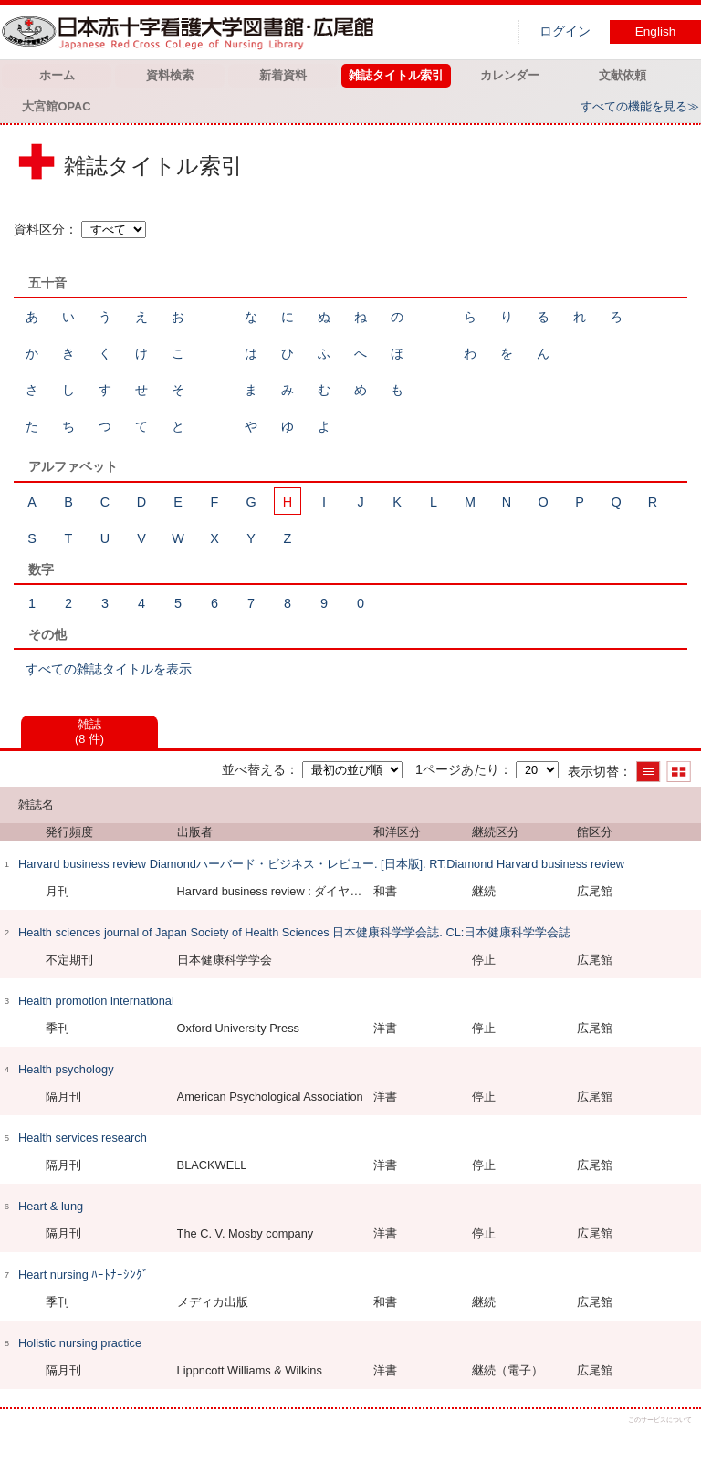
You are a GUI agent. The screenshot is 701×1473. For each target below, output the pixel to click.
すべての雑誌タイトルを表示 (109, 669)
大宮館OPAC (56, 106)
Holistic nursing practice (79, 1343)
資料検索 (170, 75)
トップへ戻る (671, 1443)
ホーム (57, 75)
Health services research (82, 1137)
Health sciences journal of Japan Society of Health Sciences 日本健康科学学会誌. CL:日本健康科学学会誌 (294, 932)
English (655, 31)
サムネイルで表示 (678, 771)
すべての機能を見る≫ (640, 106)
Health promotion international (96, 1001)
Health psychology (66, 1069)
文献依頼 (622, 75)
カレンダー (509, 75)
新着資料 (283, 75)
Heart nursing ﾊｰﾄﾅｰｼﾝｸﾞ (83, 1274)
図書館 (191, 32)
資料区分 (39, 229)
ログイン (565, 31)
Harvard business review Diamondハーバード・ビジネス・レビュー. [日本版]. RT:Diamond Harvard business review (321, 864)
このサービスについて (660, 1420)
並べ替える (254, 769)
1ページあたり (457, 769)
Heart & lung (50, 1206)
